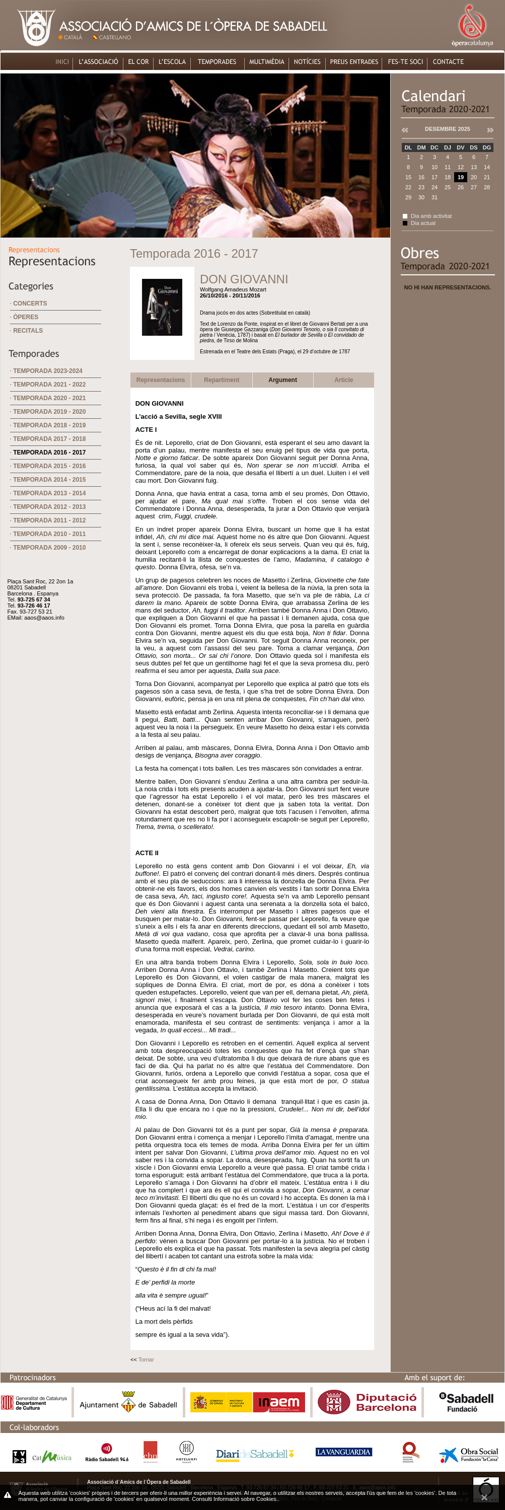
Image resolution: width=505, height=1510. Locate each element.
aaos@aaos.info (44, 618)
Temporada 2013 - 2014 (49, 493)
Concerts (30, 303)
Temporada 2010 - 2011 (49, 534)
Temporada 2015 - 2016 (49, 466)
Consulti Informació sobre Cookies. (235, 1499)
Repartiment (221, 380)
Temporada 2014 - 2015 (49, 479)
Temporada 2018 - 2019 (49, 425)
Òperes (25, 317)
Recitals (28, 330)
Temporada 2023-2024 (48, 370)
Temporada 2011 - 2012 (49, 520)
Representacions (160, 380)
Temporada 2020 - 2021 (49, 398)
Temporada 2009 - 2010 (49, 547)
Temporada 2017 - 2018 (49, 438)
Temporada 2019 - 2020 (49, 411)
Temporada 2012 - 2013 (49, 506)
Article (343, 380)
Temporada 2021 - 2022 (49, 384)
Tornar (146, 1359)
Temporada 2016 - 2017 (49, 452)
